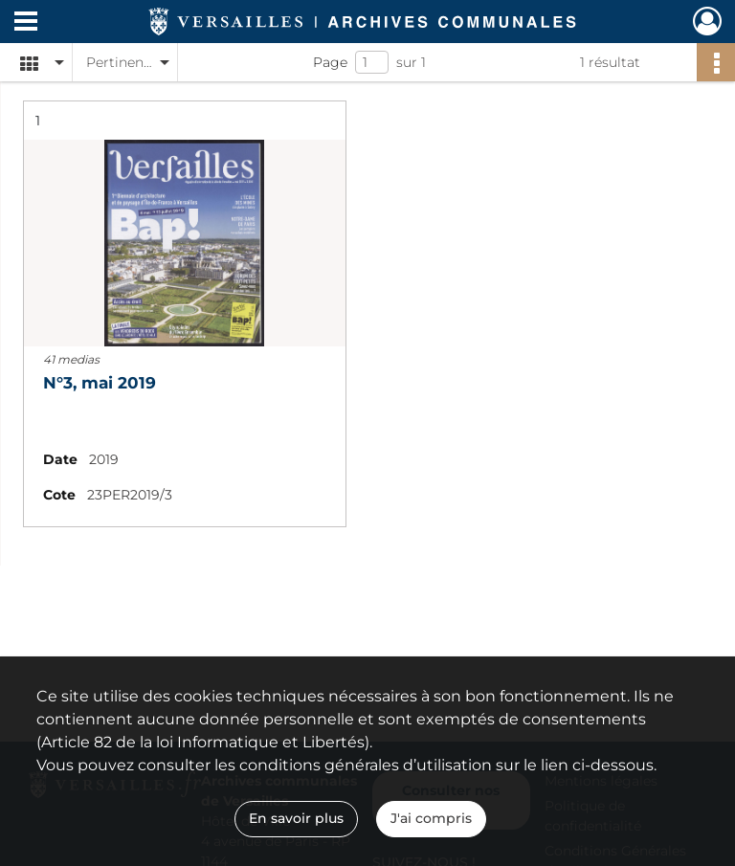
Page (330, 62)
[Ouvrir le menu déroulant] (25, 22)
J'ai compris (431, 818)
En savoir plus (296, 818)
